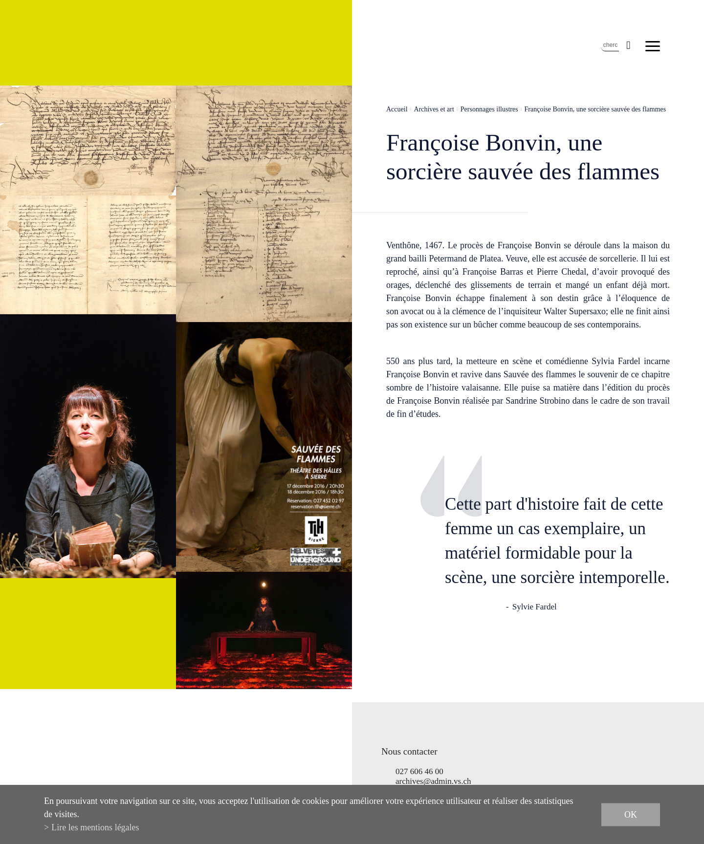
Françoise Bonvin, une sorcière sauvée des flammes (595, 109)
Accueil (397, 109)
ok (630, 814)
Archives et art (434, 109)
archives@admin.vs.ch (433, 781)
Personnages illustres (489, 109)
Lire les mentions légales (95, 827)
